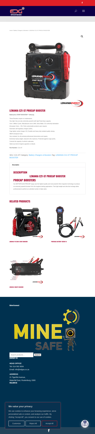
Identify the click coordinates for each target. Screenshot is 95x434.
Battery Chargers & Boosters (21, 30)
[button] (82, 36)
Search (37, 355)
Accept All (49, 423)
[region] (33, 415)
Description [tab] (15, 165)
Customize (16, 423)
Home (11, 30)
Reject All (33, 423)
